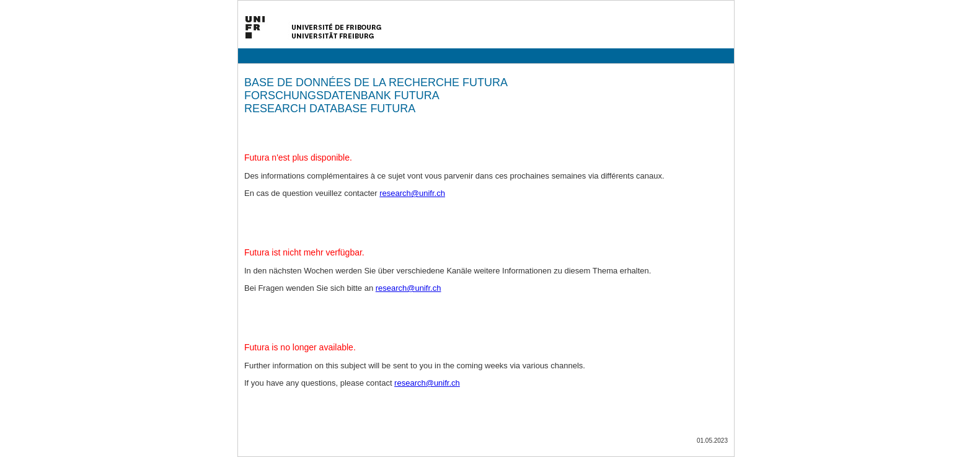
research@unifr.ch (412, 193)
